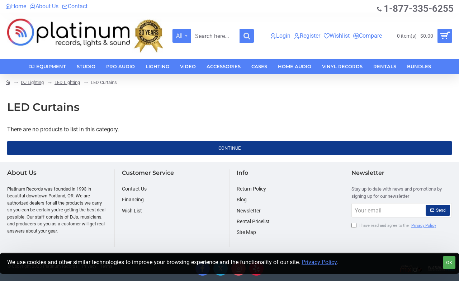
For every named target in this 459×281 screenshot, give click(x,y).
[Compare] (367, 36)
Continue (229, 148)
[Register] (307, 36)
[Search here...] (247, 36)
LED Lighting (67, 82)
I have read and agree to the (394, 226)
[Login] (280, 36)
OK (449, 262)
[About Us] (44, 6)
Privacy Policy (319, 262)
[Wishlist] (336, 36)
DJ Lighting (32, 82)
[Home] (16, 6)
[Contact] (74, 6)
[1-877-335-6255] (415, 9)
